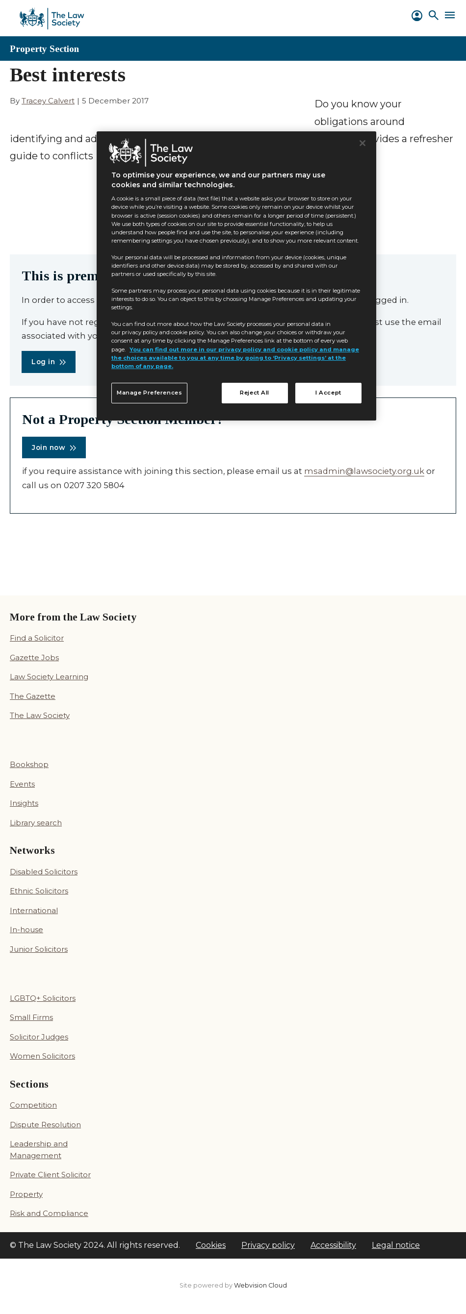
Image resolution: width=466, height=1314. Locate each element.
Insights (24, 803)
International (34, 910)
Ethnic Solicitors (39, 890)
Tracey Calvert (48, 100)
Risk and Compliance (49, 1213)
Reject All (254, 392)
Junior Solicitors (39, 949)
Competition (33, 1105)
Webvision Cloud (260, 1285)
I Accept (328, 392)
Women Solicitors (42, 1056)
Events (22, 784)
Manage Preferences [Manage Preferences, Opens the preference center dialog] (149, 392)
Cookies (211, 1245)
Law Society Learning (49, 676)
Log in (43, 362)
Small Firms (31, 1017)
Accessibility (333, 1245)
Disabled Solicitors (44, 871)
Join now (48, 447)
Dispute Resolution (45, 1124)
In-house (26, 929)
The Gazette (32, 696)
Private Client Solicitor (50, 1174)
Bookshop (29, 764)
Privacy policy (268, 1245)
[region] (236, 276)
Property (26, 1194)
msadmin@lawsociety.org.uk (364, 471)
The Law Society (40, 715)
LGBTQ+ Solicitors (43, 998)
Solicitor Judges (39, 1036)
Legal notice (396, 1245)
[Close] (362, 143)
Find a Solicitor (37, 638)
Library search (36, 822)
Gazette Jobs (34, 657)
